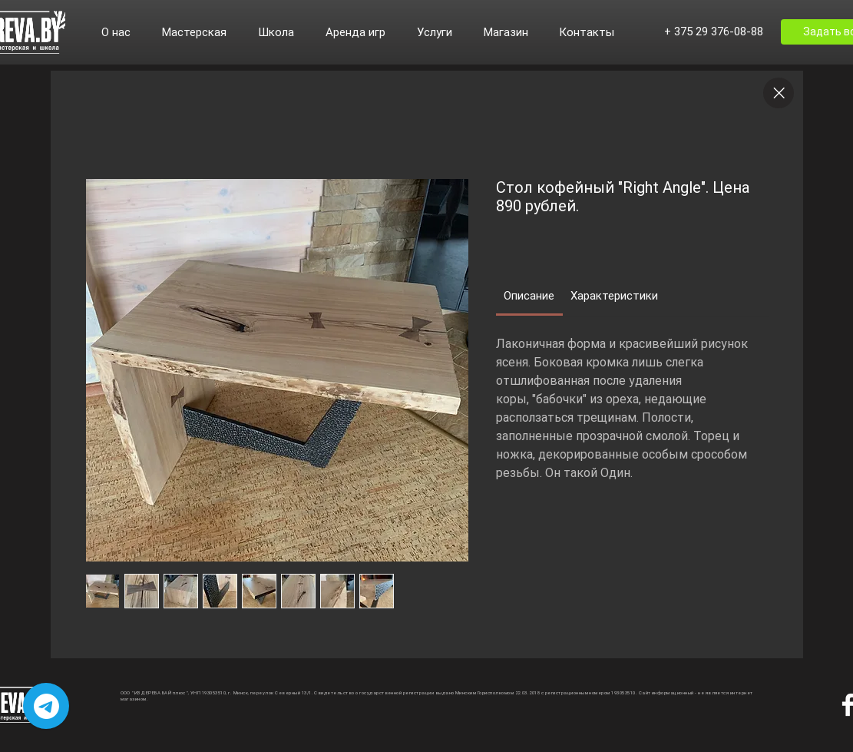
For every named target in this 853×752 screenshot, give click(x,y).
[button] (124, 32)
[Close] (778, 93)
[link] (529, 296)
